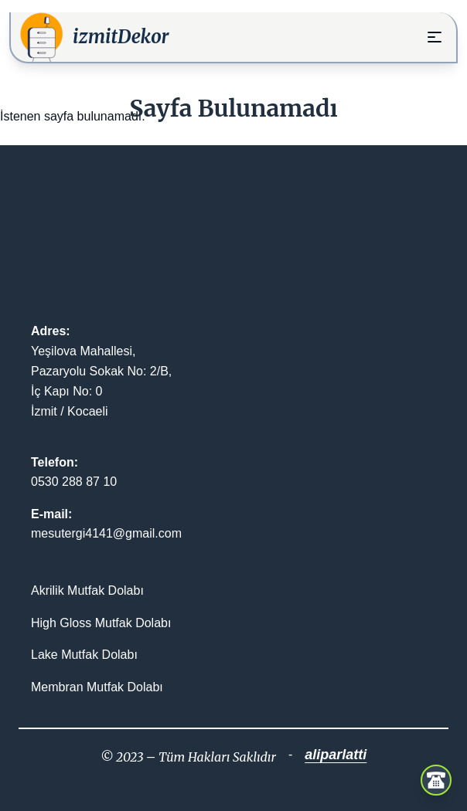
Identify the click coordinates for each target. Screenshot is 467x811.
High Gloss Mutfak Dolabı (101, 622)
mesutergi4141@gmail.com (106, 533)
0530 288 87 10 (74, 481)
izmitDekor (121, 37)
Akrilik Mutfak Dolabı (87, 590)
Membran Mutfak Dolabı (97, 687)
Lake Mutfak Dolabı (84, 654)
